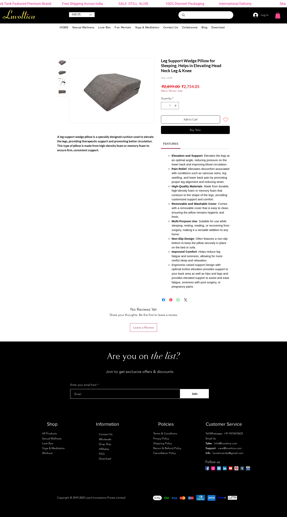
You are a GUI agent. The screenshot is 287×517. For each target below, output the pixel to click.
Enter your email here (83, 384)
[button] (82, 14)
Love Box (47, 443)
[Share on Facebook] (163, 299)
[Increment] (175, 105)
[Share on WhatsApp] (178, 299)
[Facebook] (207, 468)
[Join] (194, 393)
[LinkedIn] (225, 468)
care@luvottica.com (230, 448)
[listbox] (82, 14)
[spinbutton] (169, 105)
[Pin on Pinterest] (171, 299)
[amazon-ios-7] (248, 468)
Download (105, 458)
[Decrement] (164, 105)
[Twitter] (219, 468)
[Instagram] (213, 468)
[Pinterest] (236, 468)
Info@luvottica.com (225, 443)
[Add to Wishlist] (226, 119)
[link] (170, 143)
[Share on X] (185, 299)
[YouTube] (231, 468)
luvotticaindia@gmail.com (228, 453)
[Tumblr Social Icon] (242, 468)
